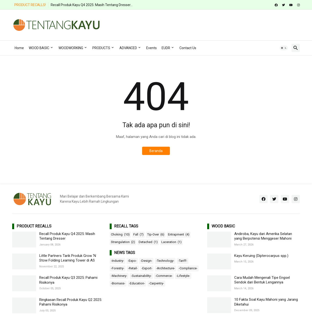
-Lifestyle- (183, 276)
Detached (148, 242)
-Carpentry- (156, 283)
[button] (284, 47)
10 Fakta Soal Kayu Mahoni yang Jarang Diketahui (266, 302)
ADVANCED (128, 48)
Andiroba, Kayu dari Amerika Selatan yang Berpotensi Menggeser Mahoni (263, 236)
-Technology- (165, 261)
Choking (120, 234)
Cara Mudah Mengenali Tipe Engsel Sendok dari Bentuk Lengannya (262, 280)
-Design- (146, 261)
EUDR (166, 48)
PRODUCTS (101, 48)
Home (19, 48)
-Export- (146, 268)
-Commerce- (164, 276)
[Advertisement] (211, 24)
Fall (138, 234)
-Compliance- (188, 268)
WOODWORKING (70, 48)
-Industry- (117, 261)
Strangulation (123, 242)
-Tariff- (182, 261)
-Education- (137, 283)
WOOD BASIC (39, 48)
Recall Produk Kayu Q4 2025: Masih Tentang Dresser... (92, 5)
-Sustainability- (141, 276)
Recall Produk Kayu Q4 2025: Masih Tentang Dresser (67, 236)
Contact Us (187, 48)
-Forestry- (117, 268)
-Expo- (132, 261)
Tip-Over (155, 234)
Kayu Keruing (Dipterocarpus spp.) (261, 256)
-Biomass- (118, 283)
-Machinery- (119, 276)
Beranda (156, 151)
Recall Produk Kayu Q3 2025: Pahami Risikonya (68, 280)
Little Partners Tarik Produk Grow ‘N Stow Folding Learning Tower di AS (67, 258)
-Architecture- (165, 268)
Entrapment (178, 234)
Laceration (171, 242)
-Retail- (133, 268)
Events (151, 48)
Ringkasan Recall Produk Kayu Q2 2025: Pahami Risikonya (70, 302)
